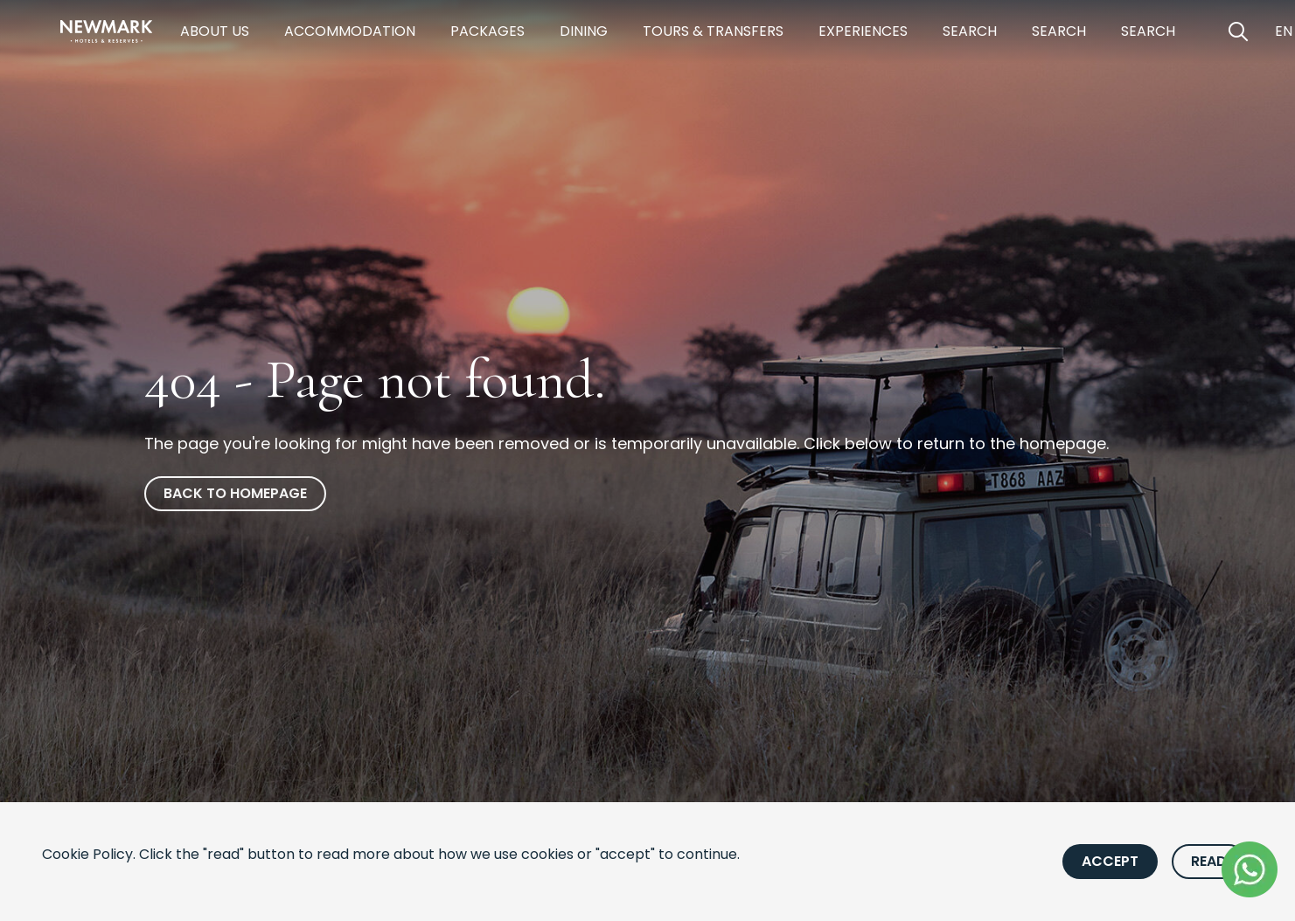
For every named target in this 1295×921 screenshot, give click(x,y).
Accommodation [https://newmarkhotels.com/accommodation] (349, 31)
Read (1209, 861)
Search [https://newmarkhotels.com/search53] (1148, 31)
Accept (1110, 861)
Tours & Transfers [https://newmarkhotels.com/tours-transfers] (713, 31)
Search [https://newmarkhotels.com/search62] (1059, 31)
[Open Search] (1238, 31)
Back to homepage (235, 493)
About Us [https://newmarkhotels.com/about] (214, 31)
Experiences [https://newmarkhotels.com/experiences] (863, 31)
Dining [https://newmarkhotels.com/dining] (584, 31)
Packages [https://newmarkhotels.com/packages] (487, 31)
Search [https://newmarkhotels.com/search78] (970, 31)
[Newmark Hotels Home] (107, 31)
